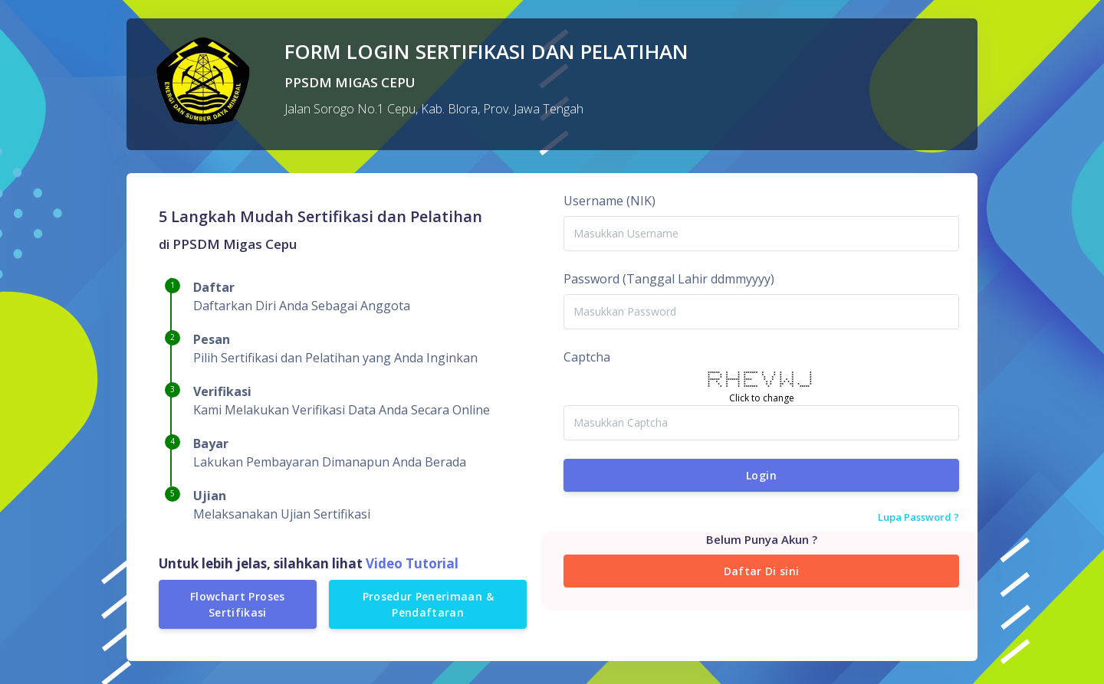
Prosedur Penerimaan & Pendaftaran (427, 604)
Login (761, 475)
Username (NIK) (610, 200)
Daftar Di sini (762, 571)
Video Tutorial (410, 563)
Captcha (587, 357)
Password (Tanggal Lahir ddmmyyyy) (669, 278)
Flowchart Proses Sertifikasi (237, 604)
